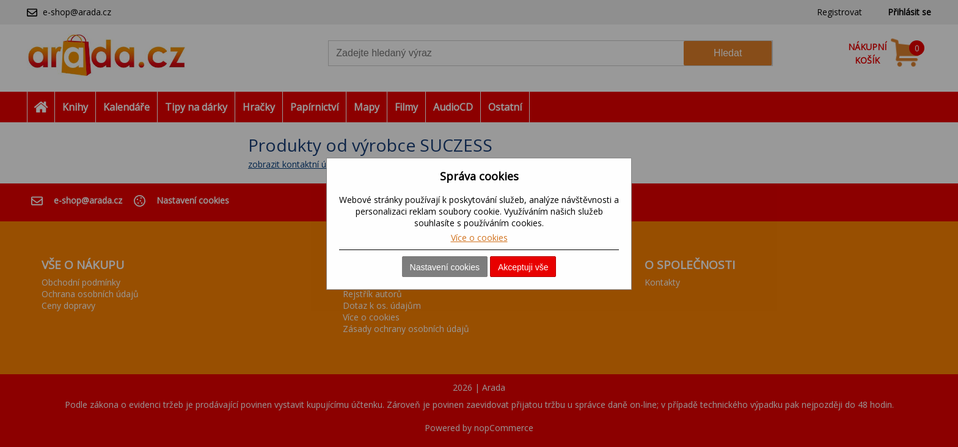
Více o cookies (479, 237)
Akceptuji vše (523, 267)
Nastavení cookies (445, 267)
